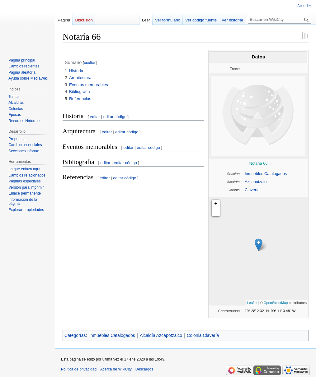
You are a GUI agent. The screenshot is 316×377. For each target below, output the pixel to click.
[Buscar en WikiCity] (279, 19)
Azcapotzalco (257, 181)
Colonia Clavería (203, 335)
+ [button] (216, 204)
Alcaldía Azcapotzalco (161, 335)
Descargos (144, 369)
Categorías (75, 335)
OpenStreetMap (276, 303)
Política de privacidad (79, 369)
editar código (114, 116)
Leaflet (252, 303)
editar (95, 116)
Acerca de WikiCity (116, 369)
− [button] (216, 212)
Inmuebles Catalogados (266, 173)
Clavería (252, 189)
